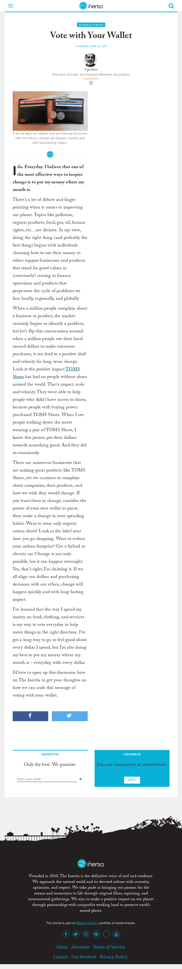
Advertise (80, 946)
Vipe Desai (91, 70)
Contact (60, 956)
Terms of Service (109, 946)
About (62, 946)
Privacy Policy (114, 956)
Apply (132, 780)
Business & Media (91, 24)
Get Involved (84, 956)
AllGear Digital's (87, 923)
